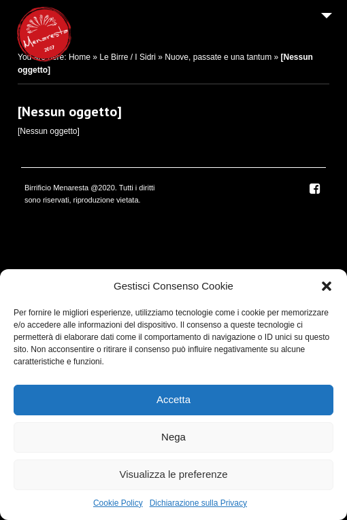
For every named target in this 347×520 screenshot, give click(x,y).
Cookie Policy (118, 503)
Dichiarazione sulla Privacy (198, 503)
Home (79, 57)
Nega (173, 437)
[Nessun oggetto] (70, 111)
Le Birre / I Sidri (127, 57)
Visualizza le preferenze (174, 474)
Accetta (173, 399)
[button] (326, 286)
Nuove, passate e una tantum (218, 57)
